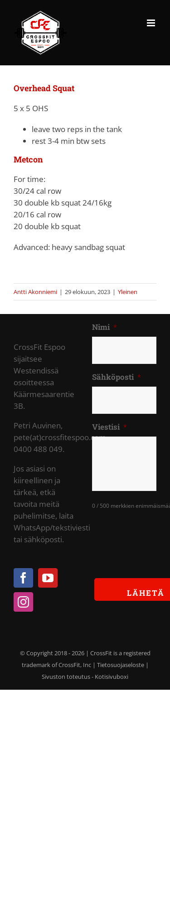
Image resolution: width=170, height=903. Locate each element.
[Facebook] (23, 578)
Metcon (28, 159)
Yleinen (127, 292)
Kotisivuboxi (111, 676)
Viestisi (109, 427)
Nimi (104, 327)
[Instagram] (23, 602)
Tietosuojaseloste (120, 665)
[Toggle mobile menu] (151, 23)
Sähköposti (116, 377)
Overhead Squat (44, 88)
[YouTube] (48, 578)
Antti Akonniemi (35, 292)
